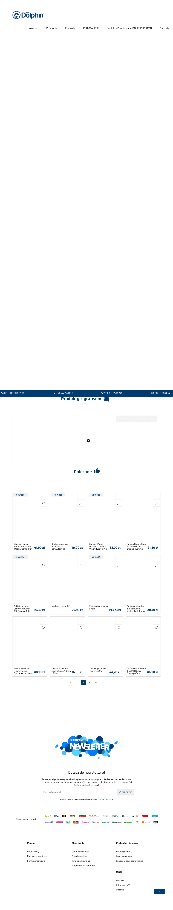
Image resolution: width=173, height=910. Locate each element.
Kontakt (120, 880)
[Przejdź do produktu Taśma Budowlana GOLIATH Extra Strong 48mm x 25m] (143, 642)
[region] (86, 209)
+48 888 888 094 (159, 393)
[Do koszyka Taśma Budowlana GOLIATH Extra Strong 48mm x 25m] (156, 620)
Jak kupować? (123, 885)
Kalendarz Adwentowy (83, 865)
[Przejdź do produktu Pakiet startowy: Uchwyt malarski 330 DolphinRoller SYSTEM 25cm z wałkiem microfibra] (30, 580)
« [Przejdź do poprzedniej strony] (71, 682)
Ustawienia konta (80, 851)
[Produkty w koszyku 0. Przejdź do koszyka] (159, 15)
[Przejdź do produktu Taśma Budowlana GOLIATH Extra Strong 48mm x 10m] (143, 518)
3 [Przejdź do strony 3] (89, 682)
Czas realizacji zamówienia (129, 860)
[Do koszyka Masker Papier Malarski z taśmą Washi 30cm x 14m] (43, 496)
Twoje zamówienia (81, 860)
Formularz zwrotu (36, 860)
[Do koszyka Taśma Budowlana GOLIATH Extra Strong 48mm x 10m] (156, 496)
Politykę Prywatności (106, 799)
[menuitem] (33, 28)
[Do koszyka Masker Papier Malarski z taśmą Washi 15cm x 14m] (118, 496)
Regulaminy (33, 851)
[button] (43, 503)
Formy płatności (124, 851)
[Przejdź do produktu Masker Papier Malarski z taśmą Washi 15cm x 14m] (105, 518)
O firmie (120, 889)
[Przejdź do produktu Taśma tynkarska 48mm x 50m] (105, 642)
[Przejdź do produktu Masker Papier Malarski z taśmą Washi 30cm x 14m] (30, 518)
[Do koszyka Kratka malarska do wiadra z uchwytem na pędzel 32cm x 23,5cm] (81, 496)
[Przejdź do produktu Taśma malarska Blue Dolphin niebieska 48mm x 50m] (143, 580)
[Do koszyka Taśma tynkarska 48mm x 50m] (118, 620)
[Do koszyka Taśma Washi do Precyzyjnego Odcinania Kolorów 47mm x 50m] (43, 620)
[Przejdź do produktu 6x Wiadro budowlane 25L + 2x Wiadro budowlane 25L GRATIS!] (85, 447)
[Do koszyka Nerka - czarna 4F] (81, 558)
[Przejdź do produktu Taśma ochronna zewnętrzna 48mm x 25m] (67, 642)
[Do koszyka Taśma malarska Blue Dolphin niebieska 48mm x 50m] (156, 558)
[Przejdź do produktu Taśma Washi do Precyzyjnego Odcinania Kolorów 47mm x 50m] (30, 642)
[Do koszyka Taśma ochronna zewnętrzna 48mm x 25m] (81, 620)
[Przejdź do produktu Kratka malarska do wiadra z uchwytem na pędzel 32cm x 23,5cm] (67, 518)
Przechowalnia (79, 856)
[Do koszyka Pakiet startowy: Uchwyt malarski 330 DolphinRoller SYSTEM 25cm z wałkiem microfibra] (43, 558)
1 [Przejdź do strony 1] (76, 682)
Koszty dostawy (124, 856)
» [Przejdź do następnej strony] (102, 682)
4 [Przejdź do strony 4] (96, 682)
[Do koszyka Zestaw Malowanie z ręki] (118, 558)
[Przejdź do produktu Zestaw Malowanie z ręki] (105, 580)
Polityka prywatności (37, 856)
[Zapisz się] (125, 792)
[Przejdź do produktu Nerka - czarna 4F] (67, 580)
